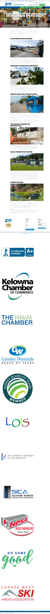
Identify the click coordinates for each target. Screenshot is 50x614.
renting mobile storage (20, 88)
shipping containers (21, 33)
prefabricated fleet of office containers (23, 146)
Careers (27, 221)
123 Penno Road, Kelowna (42, 225)
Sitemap (27, 226)
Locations (22, 7)
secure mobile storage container (27, 206)
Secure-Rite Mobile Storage (14, 85)
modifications (34, 147)
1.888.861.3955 (36, 3)
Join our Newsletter (30, 229)
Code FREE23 (16, 212)
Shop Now (42, 4)
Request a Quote (42, 3)
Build (37, 4)
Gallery (27, 222)
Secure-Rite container (26, 61)
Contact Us (39, 7)
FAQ (30, 7)
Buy (33, 4)
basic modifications (15, 145)
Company (26, 7)
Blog (44, 7)
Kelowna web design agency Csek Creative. (34, 611)
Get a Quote (34, 7)
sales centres (18, 171)
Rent (31, 4)
